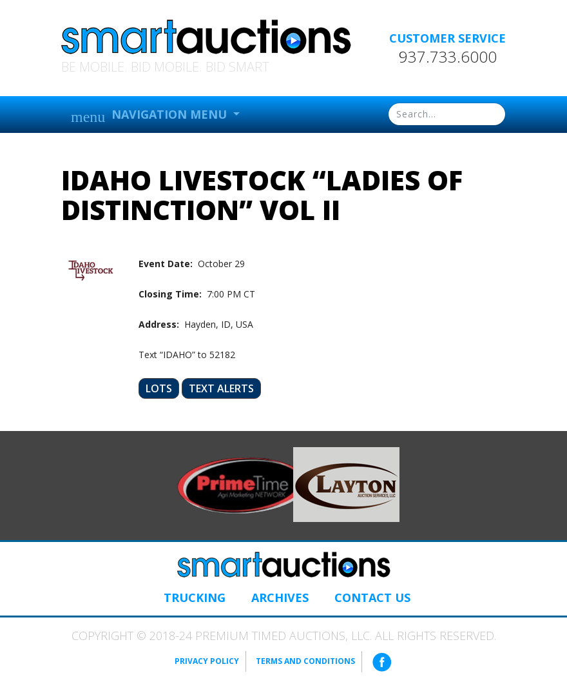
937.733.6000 (448, 57)
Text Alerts (221, 388)
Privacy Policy (207, 661)
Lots (159, 388)
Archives (280, 597)
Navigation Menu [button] (150, 115)
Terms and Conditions (305, 661)
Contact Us (372, 597)
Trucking (195, 597)
